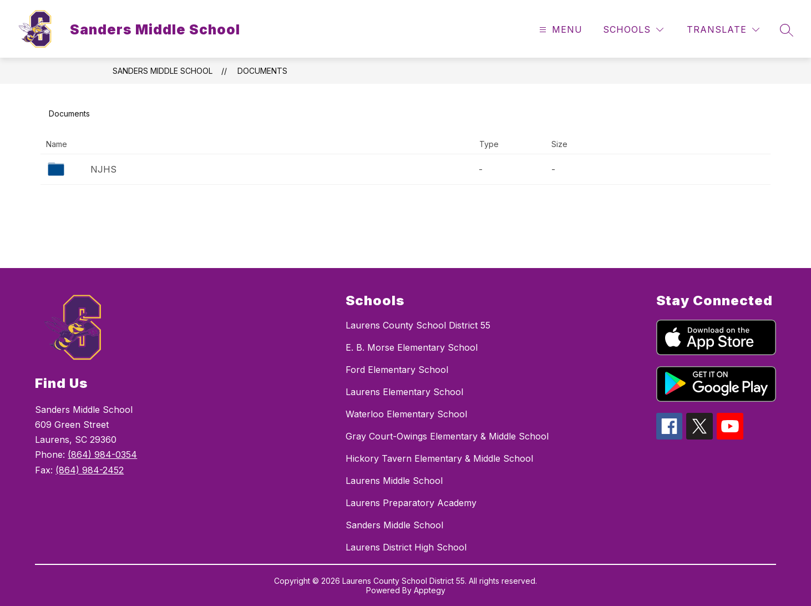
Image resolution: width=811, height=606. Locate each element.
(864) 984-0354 (102, 454)
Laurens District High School (406, 547)
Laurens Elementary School (404, 391)
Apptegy (429, 590)
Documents (262, 70)
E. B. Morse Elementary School (412, 347)
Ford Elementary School (397, 369)
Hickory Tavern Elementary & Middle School (439, 458)
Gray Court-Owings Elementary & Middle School (447, 436)
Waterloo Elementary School (406, 414)
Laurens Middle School (394, 480)
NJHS (103, 169)
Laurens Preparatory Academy (411, 502)
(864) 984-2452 (89, 470)
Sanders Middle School (162, 70)
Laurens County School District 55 (418, 325)
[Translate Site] (723, 30)
